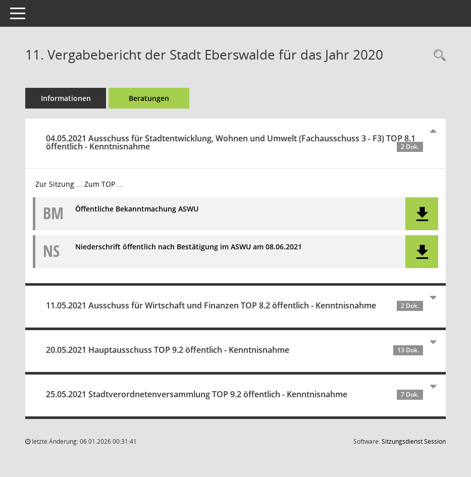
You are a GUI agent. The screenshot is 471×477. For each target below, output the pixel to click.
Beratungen (149, 98)
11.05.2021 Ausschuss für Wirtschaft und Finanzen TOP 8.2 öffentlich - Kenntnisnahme (234, 305)
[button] (421, 213)
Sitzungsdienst (414, 441)
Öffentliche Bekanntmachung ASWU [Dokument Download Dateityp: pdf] (136, 209)
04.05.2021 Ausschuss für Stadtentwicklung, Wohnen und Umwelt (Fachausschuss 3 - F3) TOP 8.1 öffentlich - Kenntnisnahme (234, 142)
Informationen (66, 98)
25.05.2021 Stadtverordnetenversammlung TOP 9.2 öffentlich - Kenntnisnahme (234, 394)
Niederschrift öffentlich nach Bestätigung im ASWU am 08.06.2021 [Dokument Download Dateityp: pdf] (188, 247)
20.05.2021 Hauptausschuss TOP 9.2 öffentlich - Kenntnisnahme (234, 349)
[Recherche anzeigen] (437, 55)
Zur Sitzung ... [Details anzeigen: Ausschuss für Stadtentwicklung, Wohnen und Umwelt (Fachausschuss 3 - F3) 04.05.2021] (58, 184)
